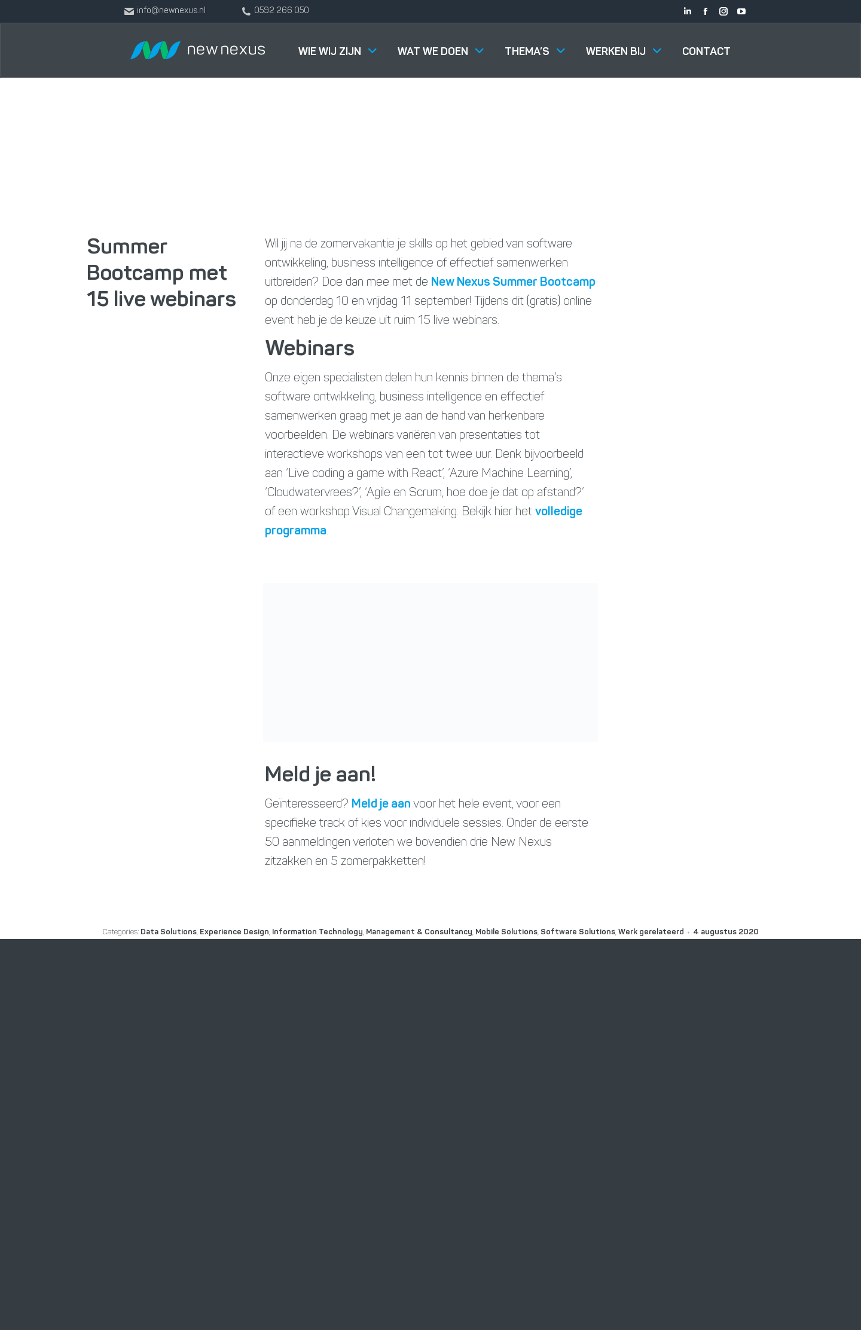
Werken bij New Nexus (549, 1106)
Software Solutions (399, 1106)
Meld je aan (381, 805)
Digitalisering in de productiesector (396, 1234)
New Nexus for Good (546, 1165)
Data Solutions (390, 1165)
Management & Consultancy (419, 1136)
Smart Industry (390, 1195)
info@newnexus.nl (686, 1170)
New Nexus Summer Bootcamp (513, 283)
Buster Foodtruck (540, 1195)
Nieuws (518, 1136)
